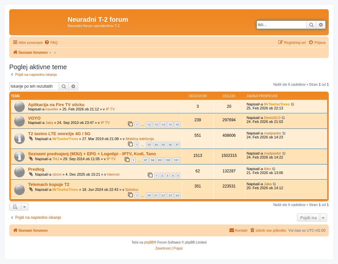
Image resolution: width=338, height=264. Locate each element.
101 (176, 160)
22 (163, 195)
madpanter (273, 133)
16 (177, 124)
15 (170, 124)
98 (152, 160)
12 (149, 124)
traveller (52, 109)
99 (159, 160)
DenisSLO (272, 118)
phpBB (149, 242)
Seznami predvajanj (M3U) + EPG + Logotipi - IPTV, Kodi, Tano (92, 153)
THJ (55, 159)
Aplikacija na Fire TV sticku (56, 104)
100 (167, 160)
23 (170, 195)
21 (156, 195)
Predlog (36, 169)
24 (177, 195)
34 (156, 144)
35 (163, 144)
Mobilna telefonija (139, 139)
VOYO (34, 118)
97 (145, 160)
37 (177, 144)
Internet (113, 174)
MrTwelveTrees (277, 104)
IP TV (110, 109)
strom (57, 174)
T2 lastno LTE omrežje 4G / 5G (59, 133)
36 (170, 144)
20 (149, 195)
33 (149, 144)
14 (163, 124)
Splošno (131, 189)
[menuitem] (50, 42)
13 (156, 124)
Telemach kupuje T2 (48, 184)
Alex (267, 169)
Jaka (49, 123)
